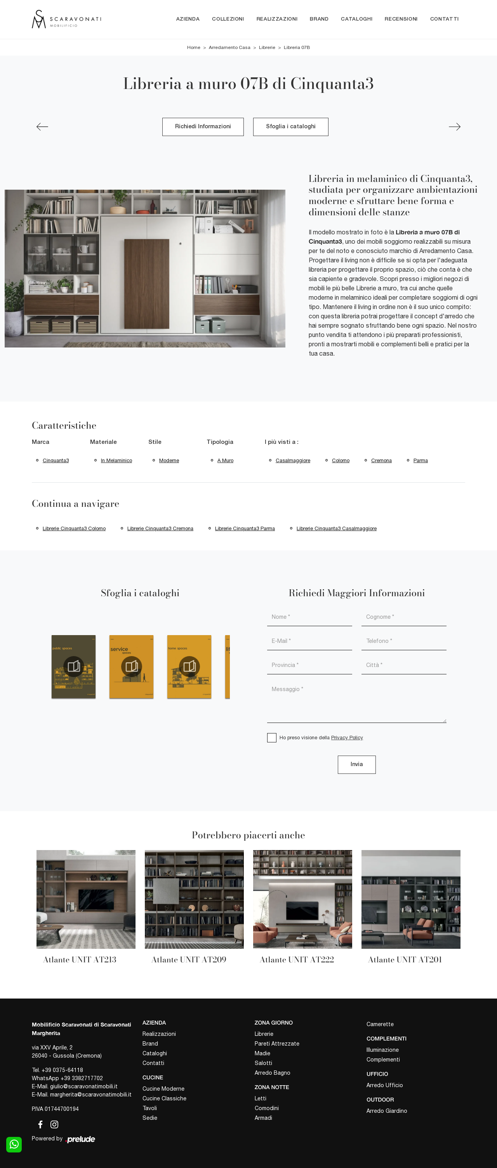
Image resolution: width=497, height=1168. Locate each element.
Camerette (380, 1024)
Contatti (444, 19)
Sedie (149, 1118)
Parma (421, 460)
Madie (262, 1053)
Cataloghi (356, 19)
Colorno (340, 460)
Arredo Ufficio (385, 1085)
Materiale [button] (103, 442)
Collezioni (228, 19)
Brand (319, 19)
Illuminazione (383, 1050)
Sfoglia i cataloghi (291, 126)
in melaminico (116, 460)
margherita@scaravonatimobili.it (91, 1094)
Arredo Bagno (272, 1073)
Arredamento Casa (229, 47)
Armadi (263, 1118)
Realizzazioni (277, 19)
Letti (260, 1098)
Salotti (263, 1063)
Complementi (383, 1059)
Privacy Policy (347, 737)
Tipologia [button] (220, 442)
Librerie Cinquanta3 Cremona (160, 528)
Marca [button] (40, 442)
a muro (225, 460)
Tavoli (149, 1108)
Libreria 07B (297, 47)
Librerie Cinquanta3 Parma (245, 528)
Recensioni (401, 19)
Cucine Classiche (164, 1098)
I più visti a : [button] (282, 442)
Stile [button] (155, 442)
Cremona (381, 460)
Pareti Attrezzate (277, 1044)
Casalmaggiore (293, 460)
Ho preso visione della (321, 737)
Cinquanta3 (56, 460)
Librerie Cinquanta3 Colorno (74, 528)
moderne (169, 460)
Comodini (267, 1108)
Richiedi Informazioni (203, 126)
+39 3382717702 (82, 1078)
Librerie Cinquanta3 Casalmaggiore (337, 528)
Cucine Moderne (163, 1089)
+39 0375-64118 (62, 1070)
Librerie (267, 47)
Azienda (188, 19)
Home (193, 47)
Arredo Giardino (387, 1111)
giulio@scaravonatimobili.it (84, 1086)
